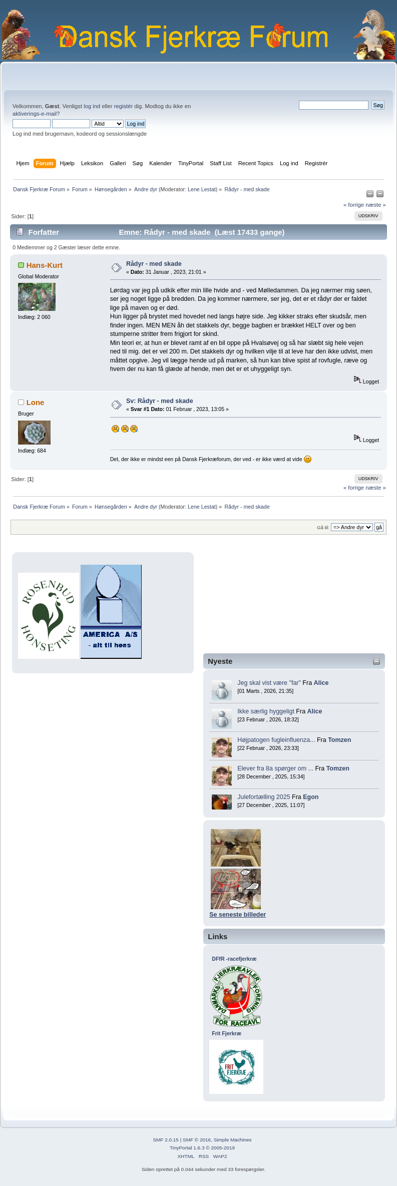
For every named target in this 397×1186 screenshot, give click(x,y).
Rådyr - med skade (154, 263)
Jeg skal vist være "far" (269, 682)
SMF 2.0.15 (166, 1139)
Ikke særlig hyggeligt (265, 711)
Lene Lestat (202, 189)
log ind (92, 106)
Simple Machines (233, 1139)
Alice (321, 682)
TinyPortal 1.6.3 (187, 1147)
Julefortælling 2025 (263, 797)
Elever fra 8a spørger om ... (275, 768)
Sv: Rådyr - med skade (159, 401)
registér (123, 106)
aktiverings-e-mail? (36, 114)
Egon (310, 797)
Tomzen (339, 739)
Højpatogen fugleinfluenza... (276, 739)
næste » (375, 205)
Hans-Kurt (45, 265)
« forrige (353, 205)
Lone (36, 402)
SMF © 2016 (197, 1139)
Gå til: (323, 527)
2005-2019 (223, 1147)
